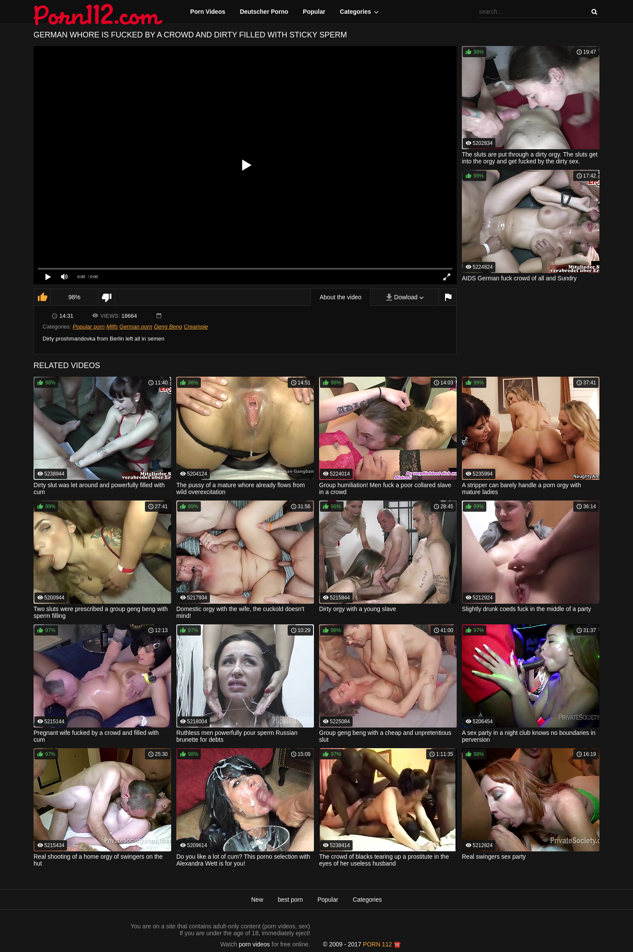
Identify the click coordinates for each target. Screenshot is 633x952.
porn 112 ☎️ (382, 944)
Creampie (196, 326)
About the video (340, 297)
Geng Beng (168, 326)
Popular (314, 11)
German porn (136, 326)
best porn (290, 899)
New (257, 899)
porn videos (254, 944)
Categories (355, 11)
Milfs (112, 326)
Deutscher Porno (264, 11)
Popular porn (88, 326)
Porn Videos (207, 11)
